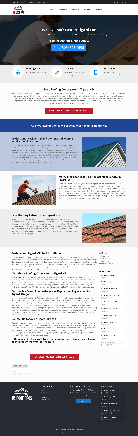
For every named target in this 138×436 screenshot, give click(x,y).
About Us (44, 392)
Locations (44, 397)
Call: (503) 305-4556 (68, 47)
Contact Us (45, 400)
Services (44, 395)
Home (43, 390)
